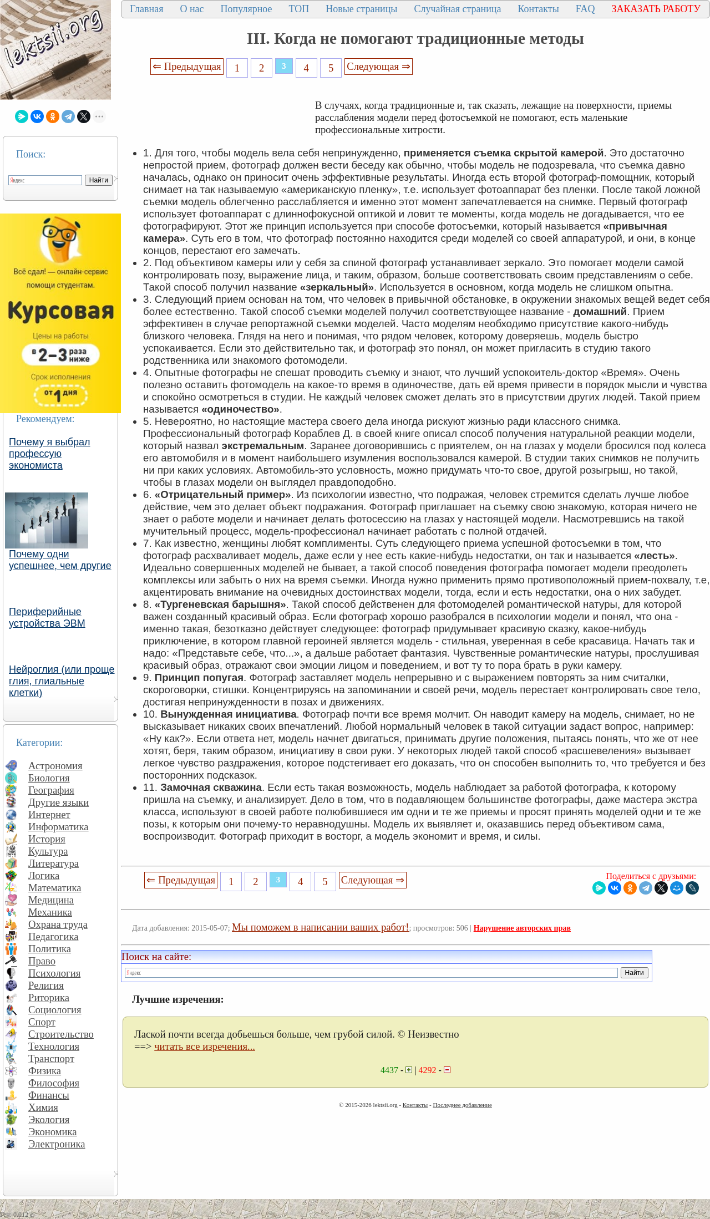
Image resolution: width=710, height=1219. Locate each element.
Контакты (538, 8)
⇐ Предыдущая (187, 66)
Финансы (48, 1095)
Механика (50, 912)
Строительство (61, 1034)
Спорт (41, 1022)
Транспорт (51, 1058)
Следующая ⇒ (378, 66)
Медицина (51, 900)
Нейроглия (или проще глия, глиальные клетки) (62, 681)
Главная (146, 8)
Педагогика (53, 936)
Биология (49, 778)
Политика (49, 948)
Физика (44, 1070)
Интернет (49, 814)
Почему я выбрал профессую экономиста (49, 453)
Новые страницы (361, 8)
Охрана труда (58, 924)
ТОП (299, 8)
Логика (43, 875)
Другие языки (58, 802)
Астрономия (55, 765)
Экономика (52, 1131)
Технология (53, 1046)
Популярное (246, 8)
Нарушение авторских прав (522, 928)
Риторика (48, 997)
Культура (48, 851)
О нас (192, 8)
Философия (53, 1083)
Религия (46, 985)
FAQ (585, 8)
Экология (48, 1119)
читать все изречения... (204, 1046)
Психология (54, 973)
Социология (55, 1009)
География (51, 790)
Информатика (58, 826)
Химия (43, 1107)
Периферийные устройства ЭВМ (47, 617)
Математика (55, 887)
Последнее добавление (462, 1104)
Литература (53, 863)
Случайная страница (457, 8)
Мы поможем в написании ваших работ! (320, 927)
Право (41, 961)
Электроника (56, 1144)
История (46, 839)
